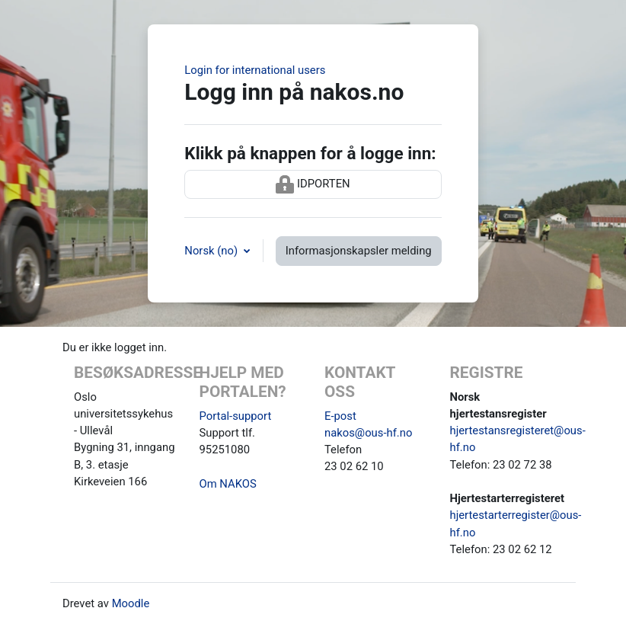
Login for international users (254, 70)
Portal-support (236, 416)
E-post (340, 416)
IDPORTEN (313, 184)
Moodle (131, 603)
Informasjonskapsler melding (359, 251)
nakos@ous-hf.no (368, 433)
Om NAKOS (228, 484)
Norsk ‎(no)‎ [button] (212, 251)
